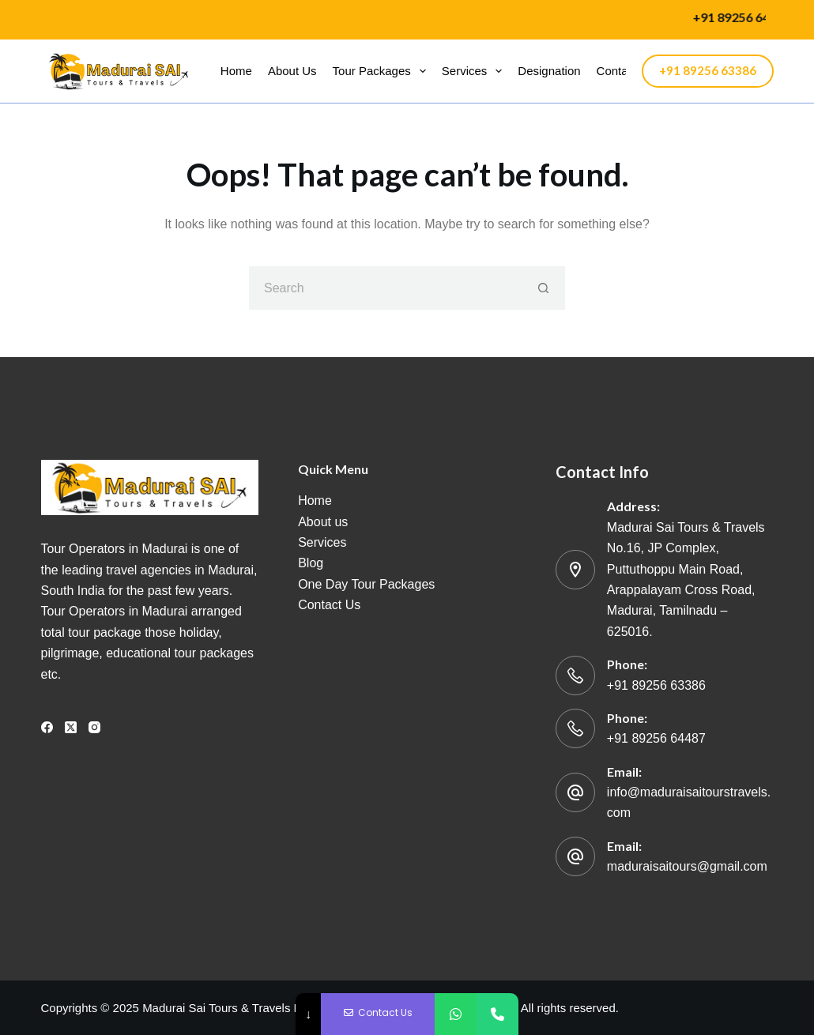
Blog (310, 563)
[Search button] (543, 288)
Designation (549, 70)
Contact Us (329, 605)
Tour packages (382, 71)
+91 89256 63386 (707, 70)
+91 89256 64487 (656, 738)
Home (236, 70)
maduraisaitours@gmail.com (687, 866)
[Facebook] (47, 727)
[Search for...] (385, 288)
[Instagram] (94, 727)
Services (475, 71)
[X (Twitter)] (71, 727)
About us (292, 70)
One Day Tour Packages (366, 584)
